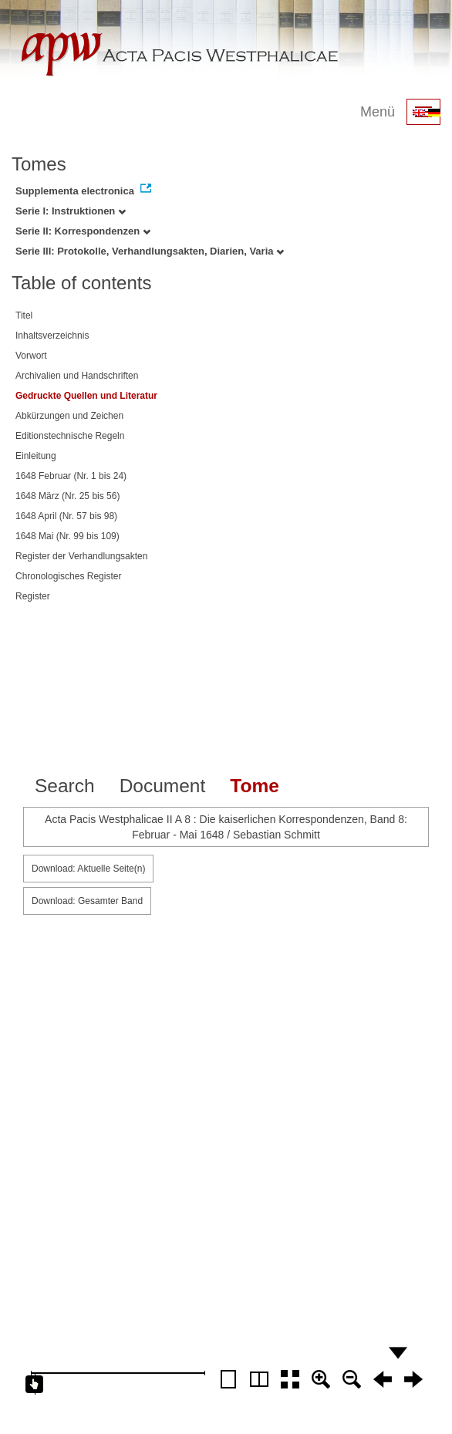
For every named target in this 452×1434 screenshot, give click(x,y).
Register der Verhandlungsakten (81, 556)
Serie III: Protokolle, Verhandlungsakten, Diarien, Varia (149, 251)
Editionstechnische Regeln (69, 435)
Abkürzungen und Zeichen (69, 415)
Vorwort (31, 355)
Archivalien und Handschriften (76, 375)
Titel (23, 315)
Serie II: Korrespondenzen (82, 231)
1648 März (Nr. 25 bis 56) (67, 496)
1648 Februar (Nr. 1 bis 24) (70, 476)
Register (32, 596)
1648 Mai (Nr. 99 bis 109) (67, 536)
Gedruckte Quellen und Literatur (86, 395)
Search (65, 785)
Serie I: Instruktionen (70, 211)
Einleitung (35, 455)
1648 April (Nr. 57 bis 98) (66, 516)
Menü (377, 112)
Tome (254, 785)
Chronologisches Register (68, 576)
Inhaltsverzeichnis (52, 335)
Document (163, 785)
